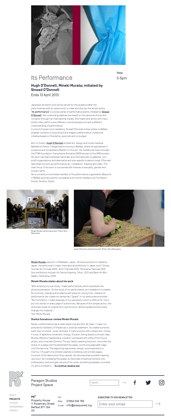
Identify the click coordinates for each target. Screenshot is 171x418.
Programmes (16, 28)
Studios (13, 24)
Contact (13, 32)
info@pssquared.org (79, 405)
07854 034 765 (75, 401)
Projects (14, 20)
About (12, 16)
